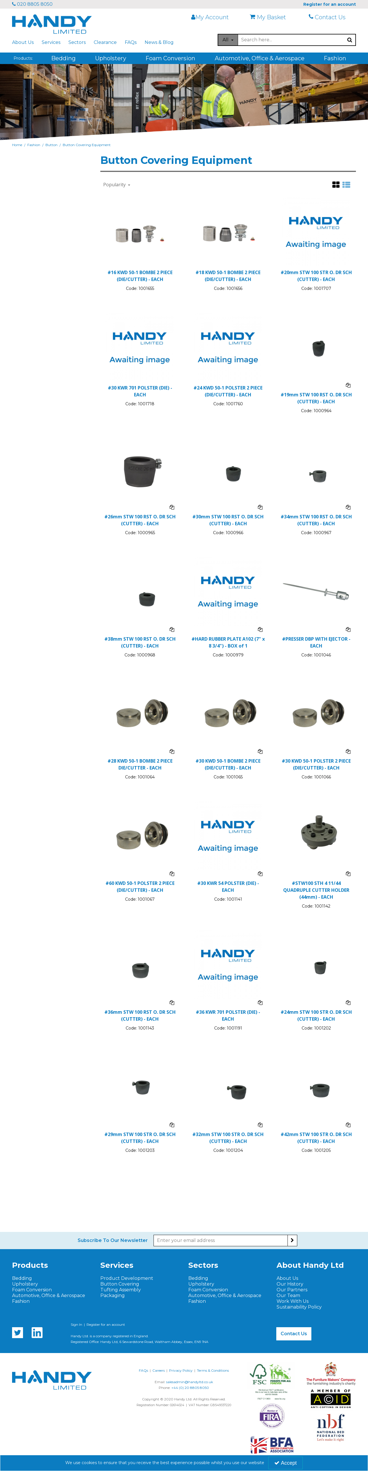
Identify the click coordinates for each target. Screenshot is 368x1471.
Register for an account (106, 1324)
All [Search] (226, 39)
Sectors (77, 42)
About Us (23, 42)
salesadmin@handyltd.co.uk (189, 1382)
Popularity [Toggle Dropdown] (115, 184)
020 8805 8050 (32, 4)
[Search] (291, 40)
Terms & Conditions (213, 1370)
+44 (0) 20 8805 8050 (190, 1387)
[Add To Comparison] (348, 384)
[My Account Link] (213, 17)
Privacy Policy (181, 1370)
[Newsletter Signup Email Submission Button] (292, 1240)
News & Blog (159, 42)
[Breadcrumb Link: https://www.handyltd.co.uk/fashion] (33, 145)
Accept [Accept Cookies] (285, 1463)
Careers (158, 1370)
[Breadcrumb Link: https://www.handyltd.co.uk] (17, 145)
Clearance (105, 42)
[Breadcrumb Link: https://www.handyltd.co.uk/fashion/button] (51, 145)
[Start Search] (350, 40)
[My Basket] (272, 17)
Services (51, 42)
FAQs (131, 42)
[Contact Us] (331, 17)
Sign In (76, 1324)
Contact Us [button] (294, 1333)
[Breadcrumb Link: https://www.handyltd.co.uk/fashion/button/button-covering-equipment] (87, 145)
